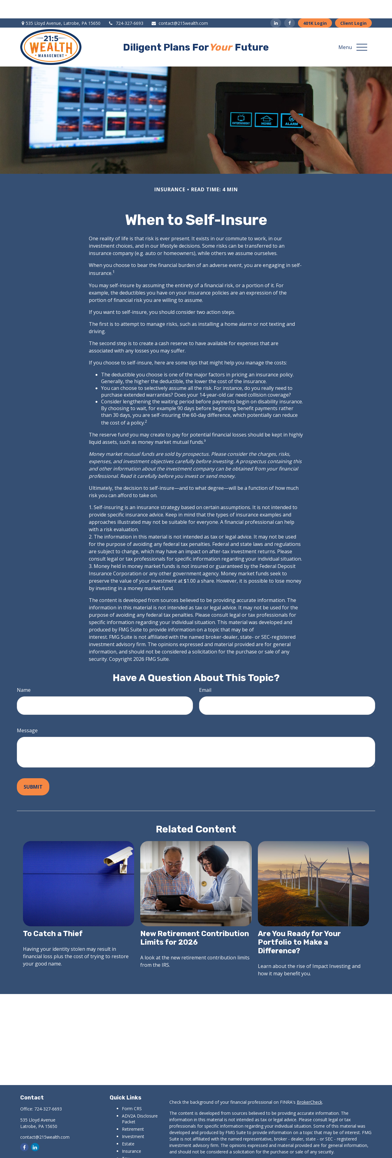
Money (129, 1147)
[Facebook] (289, 4)
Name (24, 671)
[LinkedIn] (275, 4)
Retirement (133, 1111)
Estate (128, 1125)
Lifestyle (130, 1155)
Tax (125, 1140)
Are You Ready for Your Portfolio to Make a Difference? (299, 924)
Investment (133, 1118)
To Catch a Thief (53, 915)
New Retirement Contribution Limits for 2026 (194, 919)
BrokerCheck (309, 1084)
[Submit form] (33, 768)
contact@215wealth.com (179, 5)
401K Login (315, 5)
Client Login (353, 5)
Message (27, 712)
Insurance (131, 1133)
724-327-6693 (125, 5)
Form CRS (132, 1090)
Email (205, 671)
